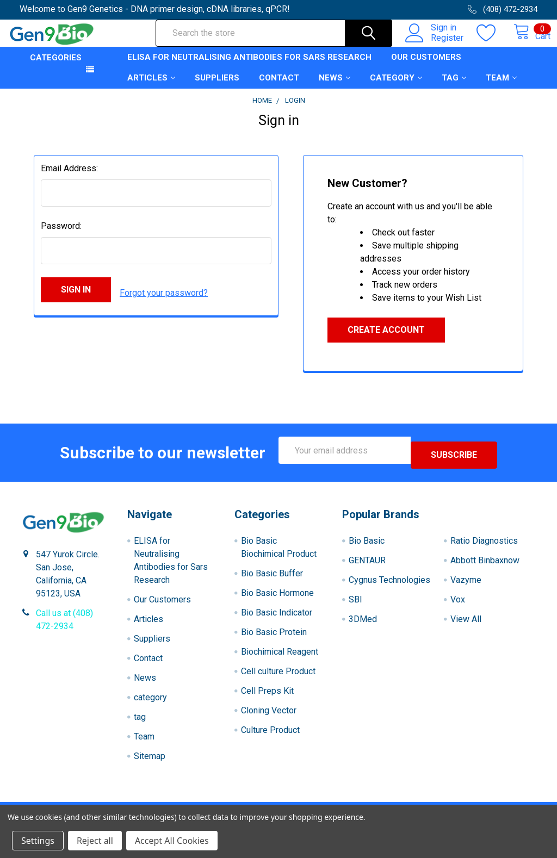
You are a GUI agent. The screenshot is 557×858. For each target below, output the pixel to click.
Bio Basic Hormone (277, 598)
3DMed (363, 624)
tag (454, 87)
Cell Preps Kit (267, 696)
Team (501, 87)
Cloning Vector (268, 715)
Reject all (95, 841)
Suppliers (217, 87)
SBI (355, 604)
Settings (37, 841)
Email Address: (69, 178)
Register (435, 44)
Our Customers (426, 67)
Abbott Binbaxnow (484, 565)
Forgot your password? (164, 299)
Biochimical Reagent (279, 656)
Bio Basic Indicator (276, 617)
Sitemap (149, 761)
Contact (279, 87)
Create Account (386, 339)
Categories (56, 67)
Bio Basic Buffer (272, 578)
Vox (457, 604)
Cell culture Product (278, 676)
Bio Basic (367, 545)
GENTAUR (367, 565)
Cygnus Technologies (389, 585)
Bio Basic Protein (274, 637)
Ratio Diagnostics (484, 545)
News (334, 87)
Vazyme (465, 585)
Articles (151, 87)
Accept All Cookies (172, 841)
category (396, 87)
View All (465, 624)
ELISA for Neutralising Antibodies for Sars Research (249, 67)
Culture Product (270, 735)
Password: (61, 236)
